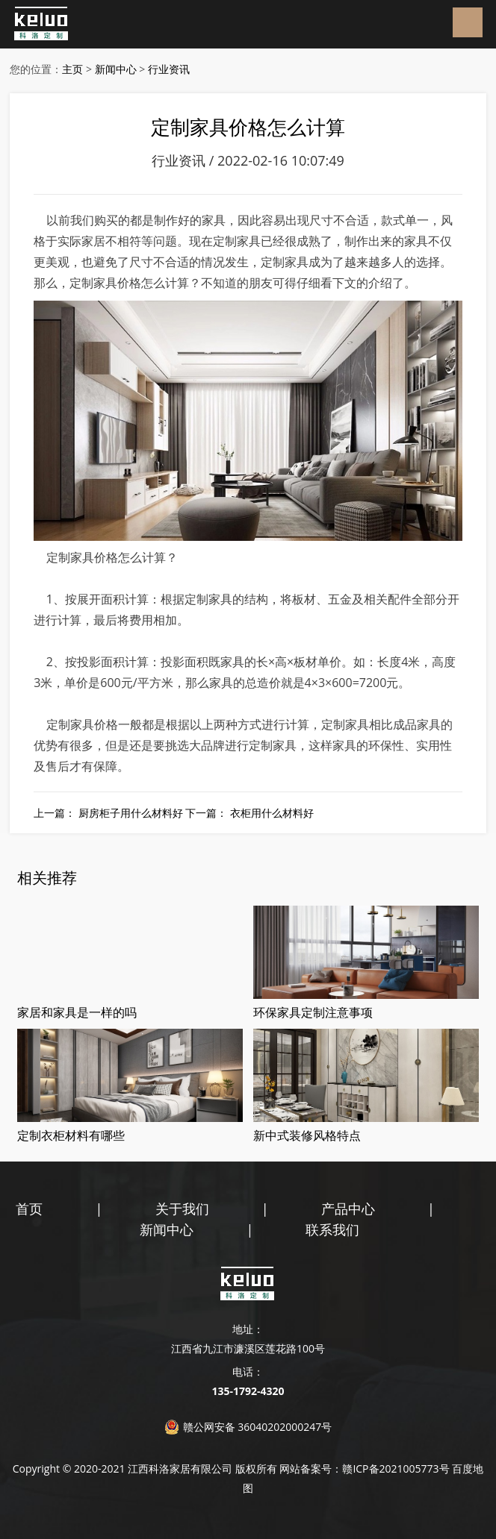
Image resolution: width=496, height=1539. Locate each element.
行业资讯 (169, 69)
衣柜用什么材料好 (272, 813)
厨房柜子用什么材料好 (130, 813)
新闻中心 (116, 69)
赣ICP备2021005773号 (395, 1468)
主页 (72, 69)
